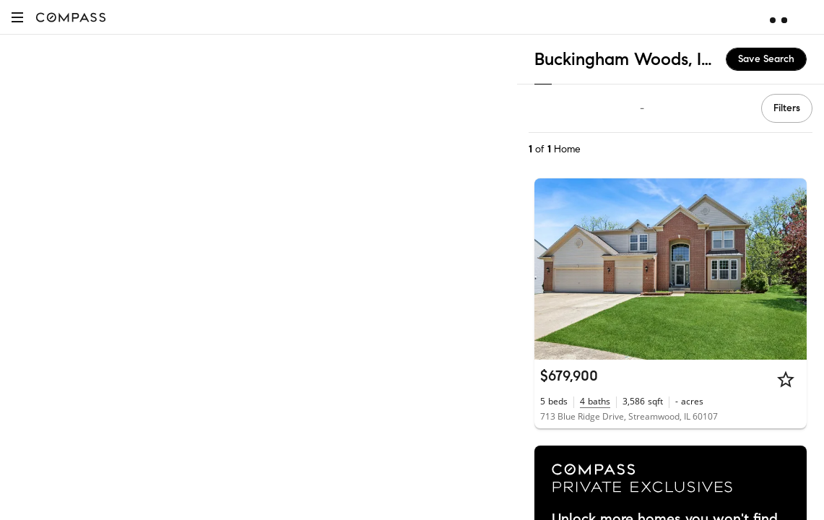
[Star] (786, 379)
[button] (17, 17)
